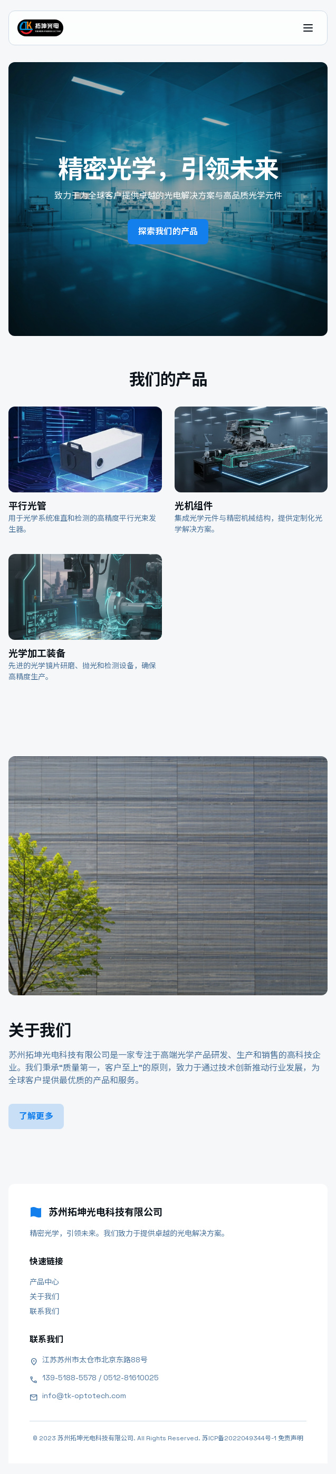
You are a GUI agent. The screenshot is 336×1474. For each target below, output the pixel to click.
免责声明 (290, 1438)
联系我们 (44, 1311)
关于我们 (44, 1296)
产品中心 (44, 1282)
